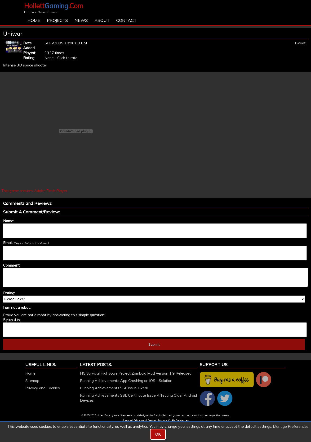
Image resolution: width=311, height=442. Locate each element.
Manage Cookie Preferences (173, 420)
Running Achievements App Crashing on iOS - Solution (126, 380)
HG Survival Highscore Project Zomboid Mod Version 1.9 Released (135, 373)
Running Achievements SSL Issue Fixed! (114, 388)
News (81, 20)
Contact (126, 20)
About (102, 20)
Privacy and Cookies (42, 388)
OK (157, 434)
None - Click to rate (60, 57)
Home (33, 20)
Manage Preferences (291, 426)
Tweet (300, 43)
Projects (57, 20)
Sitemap (32, 380)
